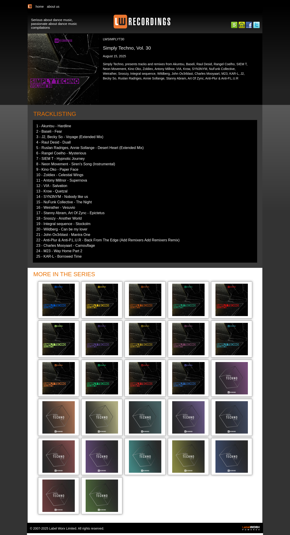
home (40, 6)
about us (53, 6)
